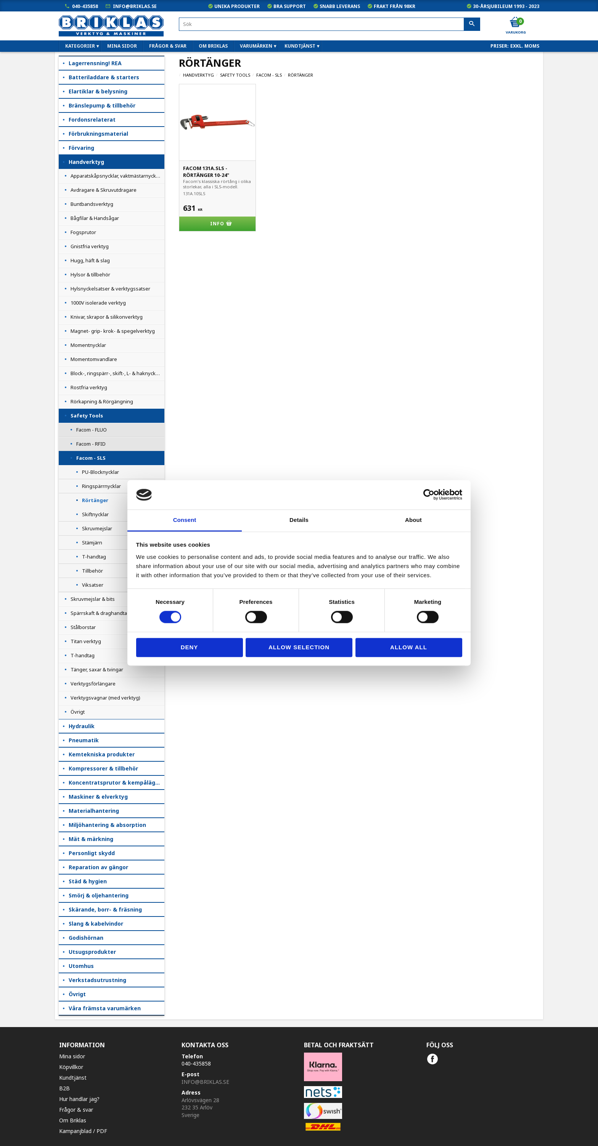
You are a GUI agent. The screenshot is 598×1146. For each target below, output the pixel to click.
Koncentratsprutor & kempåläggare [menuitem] (116, 782)
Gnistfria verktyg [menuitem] (90, 246)
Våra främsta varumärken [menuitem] (105, 1008)
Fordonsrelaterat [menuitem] (92, 119)
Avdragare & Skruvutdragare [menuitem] (104, 189)
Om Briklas (72, 1120)
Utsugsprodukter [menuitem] (92, 951)
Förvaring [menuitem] (81, 147)
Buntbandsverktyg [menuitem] (92, 204)
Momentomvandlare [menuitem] (94, 359)
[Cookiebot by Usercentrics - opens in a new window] (428, 495)
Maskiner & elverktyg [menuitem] (98, 796)
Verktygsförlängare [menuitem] (93, 683)
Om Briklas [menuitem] (213, 46)
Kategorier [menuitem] (80, 46)
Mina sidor (72, 1056)
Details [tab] (299, 520)
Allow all (408, 647)
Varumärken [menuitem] (256, 46)
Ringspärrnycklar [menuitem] (101, 486)
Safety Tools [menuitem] (87, 415)
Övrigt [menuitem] (78, 711)
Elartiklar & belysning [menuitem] (98, 91)
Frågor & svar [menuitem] (167, 46)
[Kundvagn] (515, 22)
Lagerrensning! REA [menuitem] (95, 63)
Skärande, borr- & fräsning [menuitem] (105, 909)
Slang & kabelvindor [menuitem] (96, 923)
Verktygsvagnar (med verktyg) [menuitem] (105, 697)
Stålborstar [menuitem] (83, 627)
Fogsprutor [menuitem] (83, 232)
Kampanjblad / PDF (83, 1131)
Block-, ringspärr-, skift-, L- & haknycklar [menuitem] (116, 373)
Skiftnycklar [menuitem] (95, 514)
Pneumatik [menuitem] (84, 740)
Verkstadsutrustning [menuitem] (97, 980)
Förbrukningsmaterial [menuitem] (98, 133)
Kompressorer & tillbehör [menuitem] (103, 768)
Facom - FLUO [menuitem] (91, 429)
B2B (64, 1088)
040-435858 (85, 6)
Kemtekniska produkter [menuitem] (102, 754)
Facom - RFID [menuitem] (91, 443)
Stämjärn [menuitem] (92, 542)
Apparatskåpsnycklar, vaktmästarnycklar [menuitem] (116, 175)
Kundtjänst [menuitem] (300, 46)
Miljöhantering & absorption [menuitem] (107, 824)
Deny (189, 647)
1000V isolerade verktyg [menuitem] (98, 302)
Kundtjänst (73, 1077)
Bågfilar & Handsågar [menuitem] (95, 218)
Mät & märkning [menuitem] (91, 839)
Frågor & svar (76, 1109)
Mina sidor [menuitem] (122, 46)
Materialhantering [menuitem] (94, 810)
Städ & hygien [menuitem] (88, 881)
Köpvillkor (71, 1067)
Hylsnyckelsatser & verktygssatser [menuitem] (110, 288)
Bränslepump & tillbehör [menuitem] (102, 105)
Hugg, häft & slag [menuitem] (90, 260)
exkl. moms (524, 46)
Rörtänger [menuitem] (95, 500)
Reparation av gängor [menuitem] (98, 867)
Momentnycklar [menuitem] (88, 345)
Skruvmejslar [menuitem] (97, 528)
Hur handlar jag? (79, 1099)
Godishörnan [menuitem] (86, 937)
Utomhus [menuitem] (81, 965)
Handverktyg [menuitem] (86, 161)
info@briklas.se (135, 6)
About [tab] (413, 520)
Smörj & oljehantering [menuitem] (99, 895)
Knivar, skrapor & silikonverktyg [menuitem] (107, 316)
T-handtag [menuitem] (94, 556)
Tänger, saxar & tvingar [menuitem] (97, 669)
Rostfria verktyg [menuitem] (89, 387)
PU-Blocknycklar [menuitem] (100, 472)
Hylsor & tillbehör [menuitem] (90, 274)
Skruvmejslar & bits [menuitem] (93, 598)
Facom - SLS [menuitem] (91, 457)
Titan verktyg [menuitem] (86, 641)
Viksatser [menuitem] (92, 584)
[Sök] (472, 24)
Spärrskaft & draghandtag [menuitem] (100, 613)
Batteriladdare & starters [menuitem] (104, 77)
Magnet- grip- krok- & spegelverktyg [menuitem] (113, 330)
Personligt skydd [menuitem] (92, 853)
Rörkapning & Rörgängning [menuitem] (102, 401)
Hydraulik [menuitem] (82, 726)
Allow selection (299, 647)
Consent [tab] (184, 520)
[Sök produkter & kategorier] (329, 24)
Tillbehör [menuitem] (92, 570)
